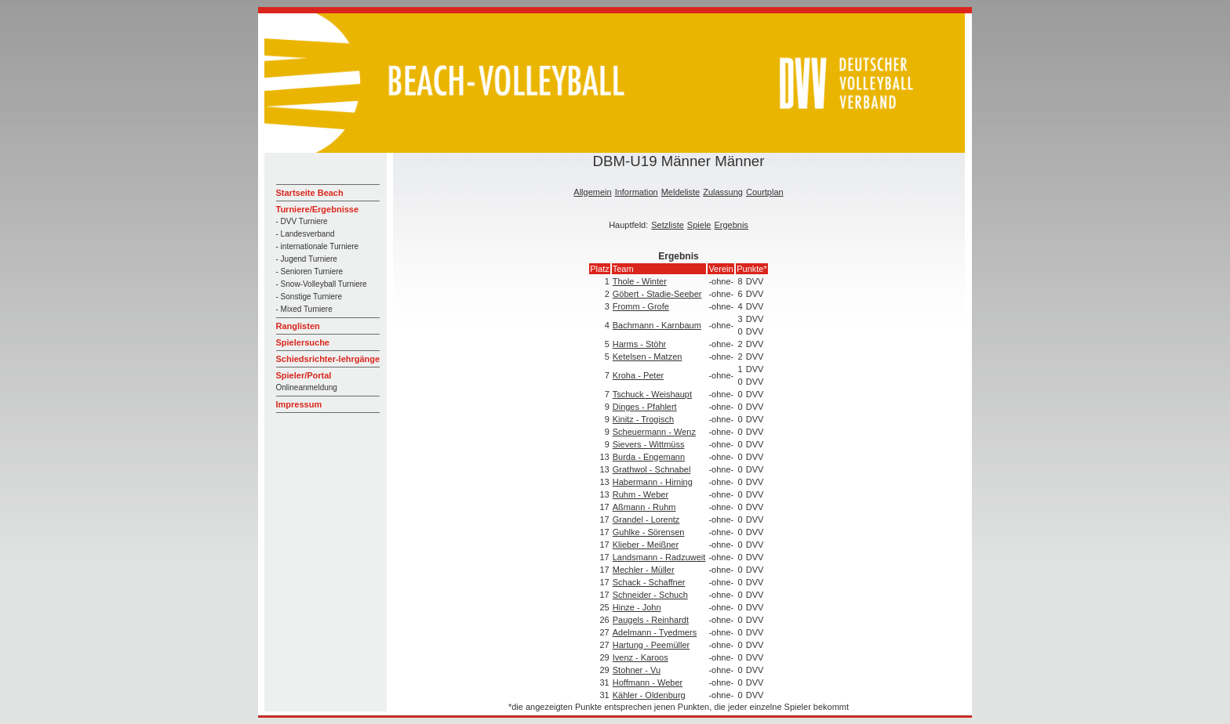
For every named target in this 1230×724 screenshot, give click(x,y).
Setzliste (667, 225)
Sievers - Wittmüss (649, 444)
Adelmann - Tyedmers (655, 632)
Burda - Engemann (649, 457)
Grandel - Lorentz (646, 519)
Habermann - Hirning (653, 482)
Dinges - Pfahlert (645, 406)
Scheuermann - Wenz (654, 431)
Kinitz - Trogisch (643, 419)
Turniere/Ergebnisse (317, 209)
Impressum (299, 404)
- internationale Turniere (317, 246)
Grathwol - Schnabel (652, 469)
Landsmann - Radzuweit (659, 557)
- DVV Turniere (302, 221)
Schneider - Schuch (650, 594)
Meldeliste (681, 192)
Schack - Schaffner (649, 582)
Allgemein (592, 192)
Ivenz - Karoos (640, 657)
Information (636, 192)
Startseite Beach (310, 192)
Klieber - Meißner (646, 544)
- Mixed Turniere (304, 309)
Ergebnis (731, 225)
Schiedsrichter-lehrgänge (328, 359)
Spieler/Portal (304, 375)
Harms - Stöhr (639, 344)
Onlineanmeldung (306, 387)
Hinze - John (637, 607)
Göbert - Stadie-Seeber (657, 294)
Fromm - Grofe (641, 306)
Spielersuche (302, 342)
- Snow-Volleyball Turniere (321, 284)
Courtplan (765, 192)
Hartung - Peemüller (651, 645)
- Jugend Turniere (306, 259)
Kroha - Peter (638, 375)
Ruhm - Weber (640, 494)
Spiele (699, 225)
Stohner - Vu (636, 670)
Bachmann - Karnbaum (657, 325)
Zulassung (723, 192)
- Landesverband (305, 234)
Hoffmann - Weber (647, 682)
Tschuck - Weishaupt (652, 394)
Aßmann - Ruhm (644, 507)
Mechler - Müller (644, 569)
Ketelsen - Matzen (647, 356)
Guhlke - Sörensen (649, 532)
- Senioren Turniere (310, 271)
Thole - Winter (640, 281)
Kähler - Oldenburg (649, 695)
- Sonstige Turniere (309, 296)
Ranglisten (298, 326)
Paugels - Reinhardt (651, 619)
